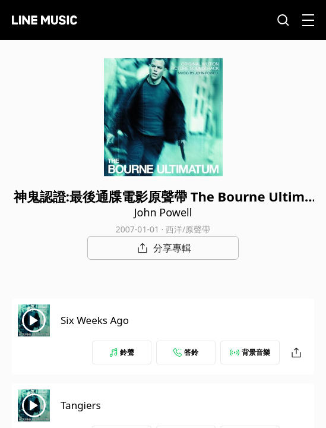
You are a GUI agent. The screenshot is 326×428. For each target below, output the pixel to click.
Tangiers (81, 405)
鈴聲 (121, 352)
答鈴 (185, 352)
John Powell (163, 212)
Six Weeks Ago (95, 320)
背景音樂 (250, 352)
